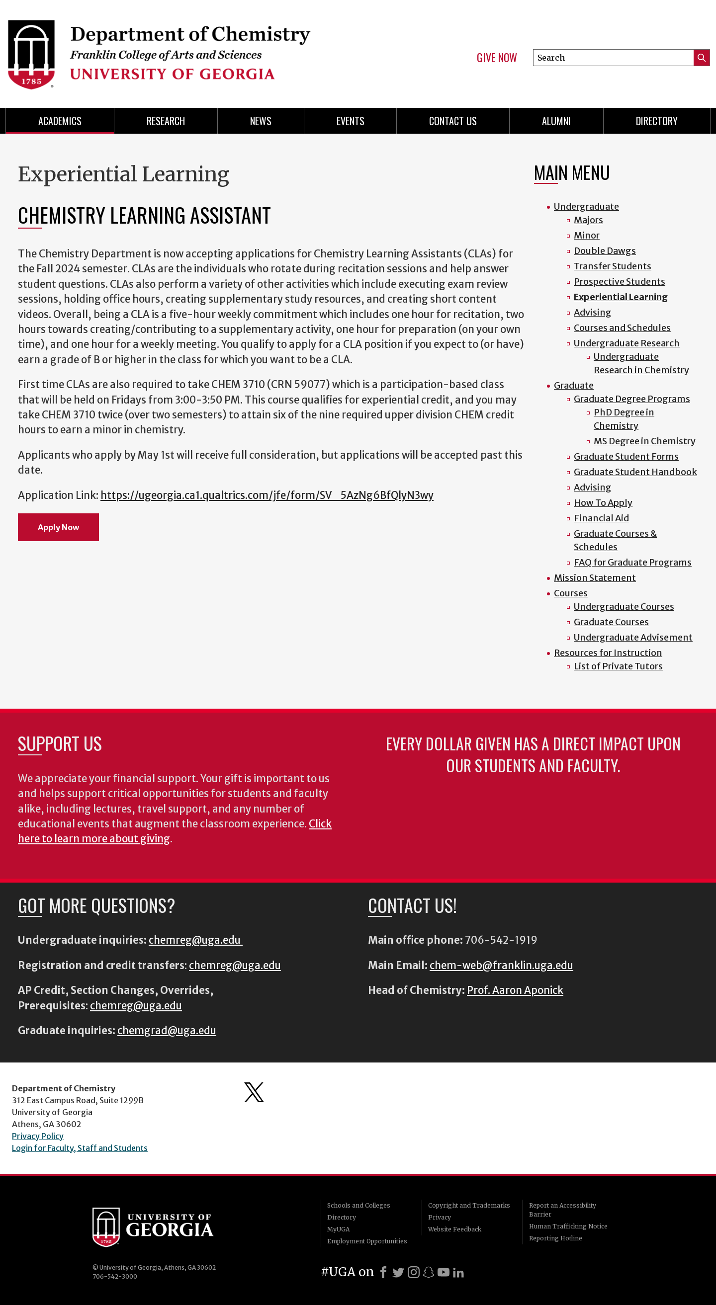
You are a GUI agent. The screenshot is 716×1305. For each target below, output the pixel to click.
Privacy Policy (38, 1136)
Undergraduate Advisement (633, 637)
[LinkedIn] (458, 1272)
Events (350, 120)
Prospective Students (619, 281)
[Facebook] (383, 1272)
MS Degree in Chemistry (645, 441)
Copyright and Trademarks (469, 1205)
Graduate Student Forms (626, 456)
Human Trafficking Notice (568, 1226)
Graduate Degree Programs (632, 399)
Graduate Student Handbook (635, 472)
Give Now (497, 57)
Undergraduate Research (627, 343)
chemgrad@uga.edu (166, 1030)
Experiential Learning (621, 297)
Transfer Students (612, 266)
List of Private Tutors (618, 666)
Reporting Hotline (555, 1238)
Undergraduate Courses (624, 606)
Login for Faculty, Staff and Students (80, 1148)
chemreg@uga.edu (196, 940)
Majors (588, 220)
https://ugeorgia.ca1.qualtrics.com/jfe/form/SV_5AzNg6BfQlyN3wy (267, 495)
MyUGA (338, 1229)
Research (166, 120)
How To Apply (603, 502)
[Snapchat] (429, 1272)
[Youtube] (443, 1272)
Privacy (439, 1217)
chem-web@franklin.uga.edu (501, 965)
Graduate (574, 385)
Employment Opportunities (367, 1241)
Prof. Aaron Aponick (515, 990)
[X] (398, 1272)
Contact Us (453, 120)
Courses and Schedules (622, 327)
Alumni (556, 120)
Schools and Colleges (358, 1205)
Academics (60, 120)
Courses (571, 593)
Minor (587, 235)
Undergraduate (586, 206)
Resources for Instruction (608, 652)
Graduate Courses (611, 622)
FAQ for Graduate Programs (633, 562)
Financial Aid (601, 518)
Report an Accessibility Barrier (562, 1210)
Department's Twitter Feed (254, 1092)
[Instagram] (414, 1272)
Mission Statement (595, 577)
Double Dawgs (605, 250)
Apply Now (58, 527)
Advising (593, 312)
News (260, 120)
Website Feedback (454, 1229)
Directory (657, 120)
